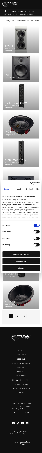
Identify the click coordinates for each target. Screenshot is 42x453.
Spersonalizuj (21, 261)
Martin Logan (17, 11)
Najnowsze (35, 21)
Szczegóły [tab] (18, 189)
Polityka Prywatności (21, 388)
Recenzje (21, 359)
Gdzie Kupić (21, 376)
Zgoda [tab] (6, 189)
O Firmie (21, 367)
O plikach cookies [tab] (33, 189)
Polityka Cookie (21, 384)
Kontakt (21, 372)
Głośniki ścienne (26, 14)
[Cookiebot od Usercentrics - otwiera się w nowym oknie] (30, 183)
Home (21, 351)
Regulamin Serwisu (21, 380)
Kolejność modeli (23, 21)
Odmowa (21, 268)
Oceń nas (21, 393)
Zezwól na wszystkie (21, 254)
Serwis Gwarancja (21, 363)
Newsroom (21, 355)
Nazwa (36, 23)
